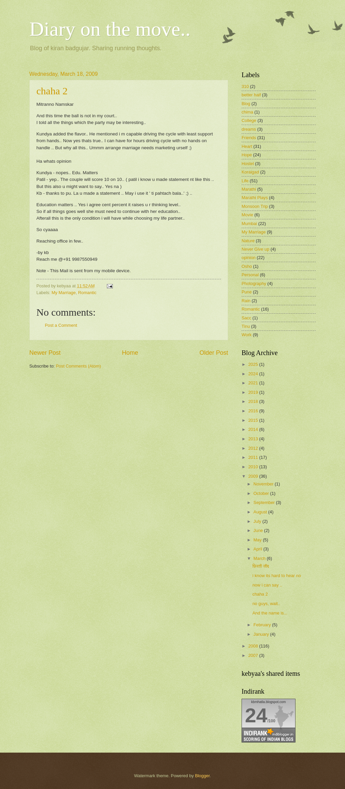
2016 (253, 410)
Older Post (213, 352)
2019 (253, 392)
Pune (247, 291)
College (249, 120)
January (261, 634)
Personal (250, 274)
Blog (246, 103)
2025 (253, 364)
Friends (249, 137)
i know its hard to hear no (276, 575)
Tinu (246, 326)
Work (247, 334)
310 (245, 86)
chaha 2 (51, 90)
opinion (249, 257)
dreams (249, 129)
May (258, 539)
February (262, 624)
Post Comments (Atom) (78, 366)
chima (247, 112)
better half (251, 94)
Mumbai (249, 223)
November (264, 483)
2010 (253, 466)
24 (256, 715)
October (261, 493)
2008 (253, 646)
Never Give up (255, 249)
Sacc (246, 317)
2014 (253, 429)
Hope (247, 154)
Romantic (87, 292)
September (264, 502)
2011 (253, 457)
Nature (248, 240)
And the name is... (269, 613)
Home (130, 352)
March (259, 558)
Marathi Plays (255, 197)
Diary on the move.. (109, 29)
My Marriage (64, 292)
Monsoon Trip (255, 206)
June (258, 530)
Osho (247, 266)
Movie (247, 214)
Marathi (249, 189)
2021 (253, 382)
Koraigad (250, 172)
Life (245, 180)
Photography (254, 283)
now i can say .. (267, 585)
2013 (253, 438)
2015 (253, 420)
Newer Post (45, 352)
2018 (253, 401)
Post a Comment (61, 325)
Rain (246, 300)
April (258, 548)
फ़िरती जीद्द (260, 566)
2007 (253, 655)
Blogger (202, 775)
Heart (247, 146)
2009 (253, 476)
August (260, 511)
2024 (253, 373)
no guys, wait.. (266, 603)
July (257, 521)
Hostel (248, 163)
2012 (253, 448)
